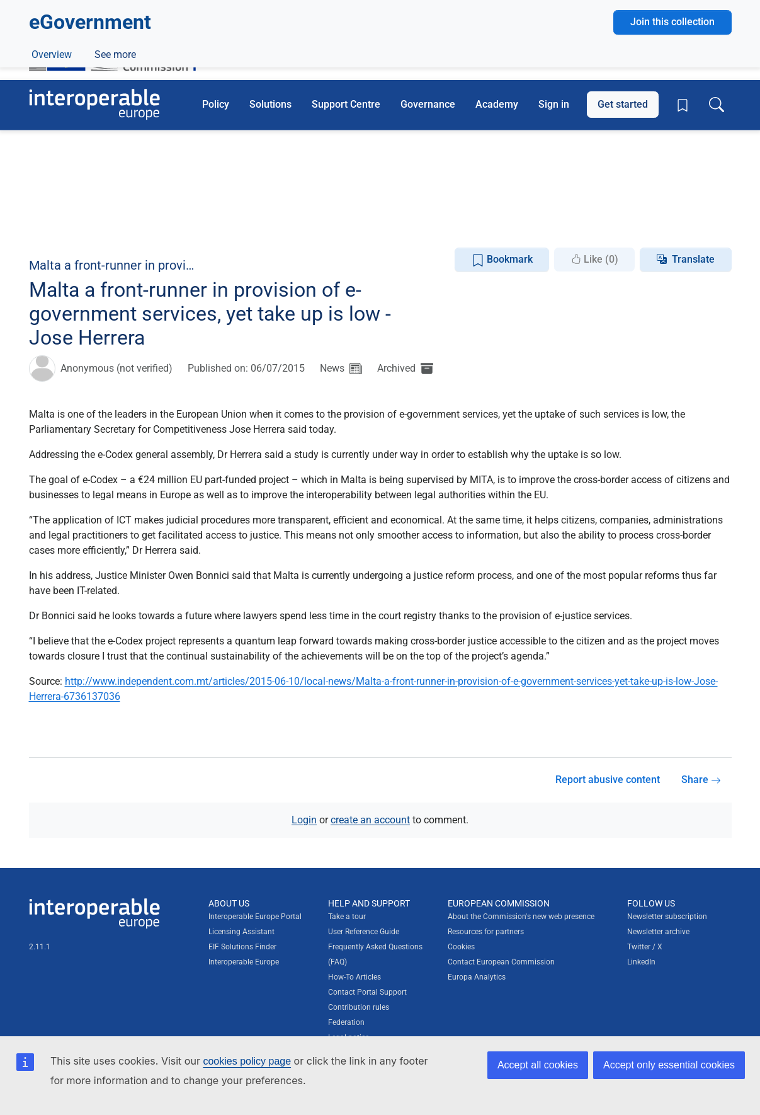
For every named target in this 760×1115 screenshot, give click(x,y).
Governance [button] (427, 104)
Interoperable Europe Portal (255, 916)
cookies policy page (247, 1061)
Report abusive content (607, 780)
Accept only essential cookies (669, 1065)
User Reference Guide (363, 931)
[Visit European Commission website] (118, 49)
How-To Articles (354, 977)
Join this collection (672, 152)
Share (701, 780)
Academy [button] (496, 104)
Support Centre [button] (346, 104)
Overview (51, 225)
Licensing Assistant (241, 931)
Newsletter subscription (667, 916)
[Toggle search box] (716, 104)
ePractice (112, 225)
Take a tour (347, 916)
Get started (623, 104)
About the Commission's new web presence (521, 916)
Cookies (461, 946)
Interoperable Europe (243, 962)
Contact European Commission (501, 962)
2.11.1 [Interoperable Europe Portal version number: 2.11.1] (39, 946)
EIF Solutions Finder (242, 946)
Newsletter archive (658, 931)
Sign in (553, 104)
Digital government (112, 196)
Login (304, 819)
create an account (370, 819)
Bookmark (502, 259)
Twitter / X (644, 946)
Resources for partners (486, 931)
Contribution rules (358, 1007)
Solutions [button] (270, 104)
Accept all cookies (537, 1065)
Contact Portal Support (367, 992)
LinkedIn (641, 962)
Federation (346, 1022)
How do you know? (260, 8)
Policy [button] (215, 104)
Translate (693, 259)
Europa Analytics (477, 977)
